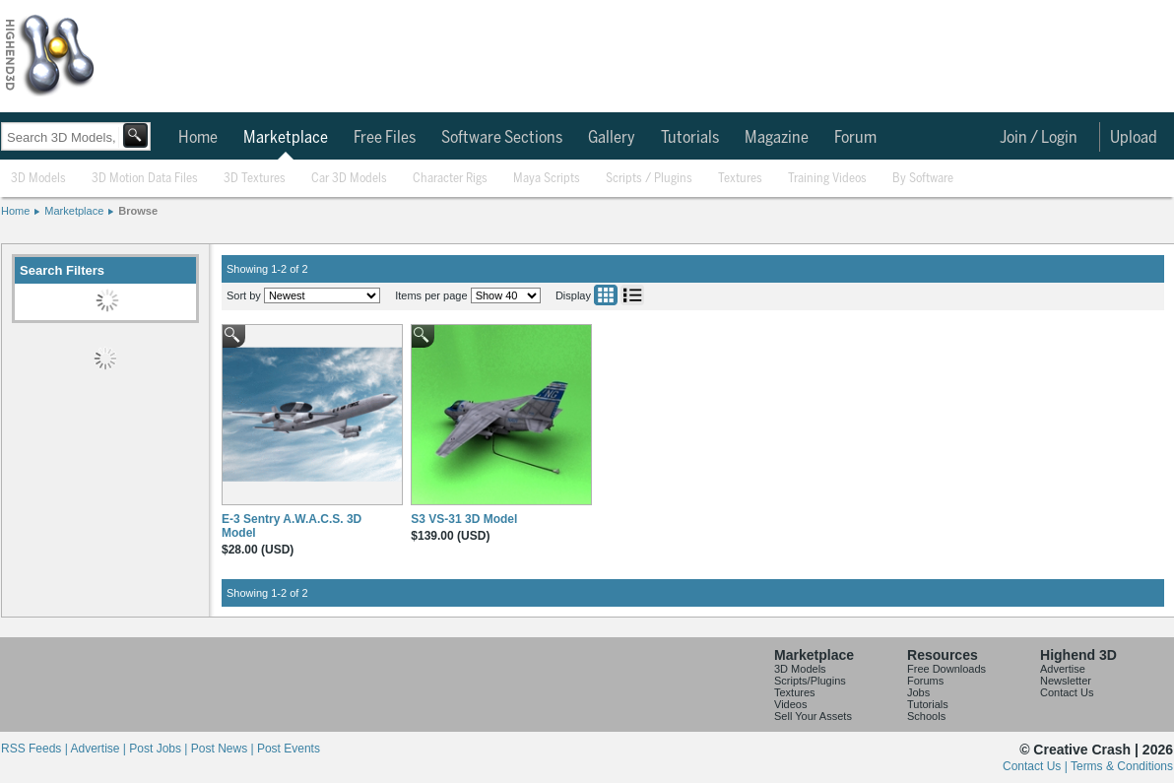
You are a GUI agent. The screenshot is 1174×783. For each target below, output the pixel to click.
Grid (606, 295)
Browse (138, 211)
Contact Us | (1037, 766)
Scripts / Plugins (649, 178)
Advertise (1062, 669)
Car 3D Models (349, 178)
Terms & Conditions (1122, 766)
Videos (790, 704)
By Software (922, 178)
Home (198, 138)
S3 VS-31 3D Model (464, 519)
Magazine (777, 138)
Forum (855, 138)
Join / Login (1038, 138)
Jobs (918, 692)
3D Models (38, 178)
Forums (925, 680)
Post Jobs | (159, 748)
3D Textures (255, 178)
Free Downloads (946, 669)
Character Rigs (450, 178)
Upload (1133, 138)
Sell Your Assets (813, 716)
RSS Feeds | (35, 748)
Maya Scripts (546, 178)
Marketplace (285, 138)
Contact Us (1066, 692)
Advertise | (99, 748)
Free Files (385, 138)
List (632, 295)
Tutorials (690, 138)
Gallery (611, 138)
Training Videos (827, 178)
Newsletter (1065, 680)
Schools (926, 716)
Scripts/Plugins (810, 680)
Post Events (288, 748)
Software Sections (501, 138)
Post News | (224, 748)
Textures (740, 178)
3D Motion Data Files (145, 178)
